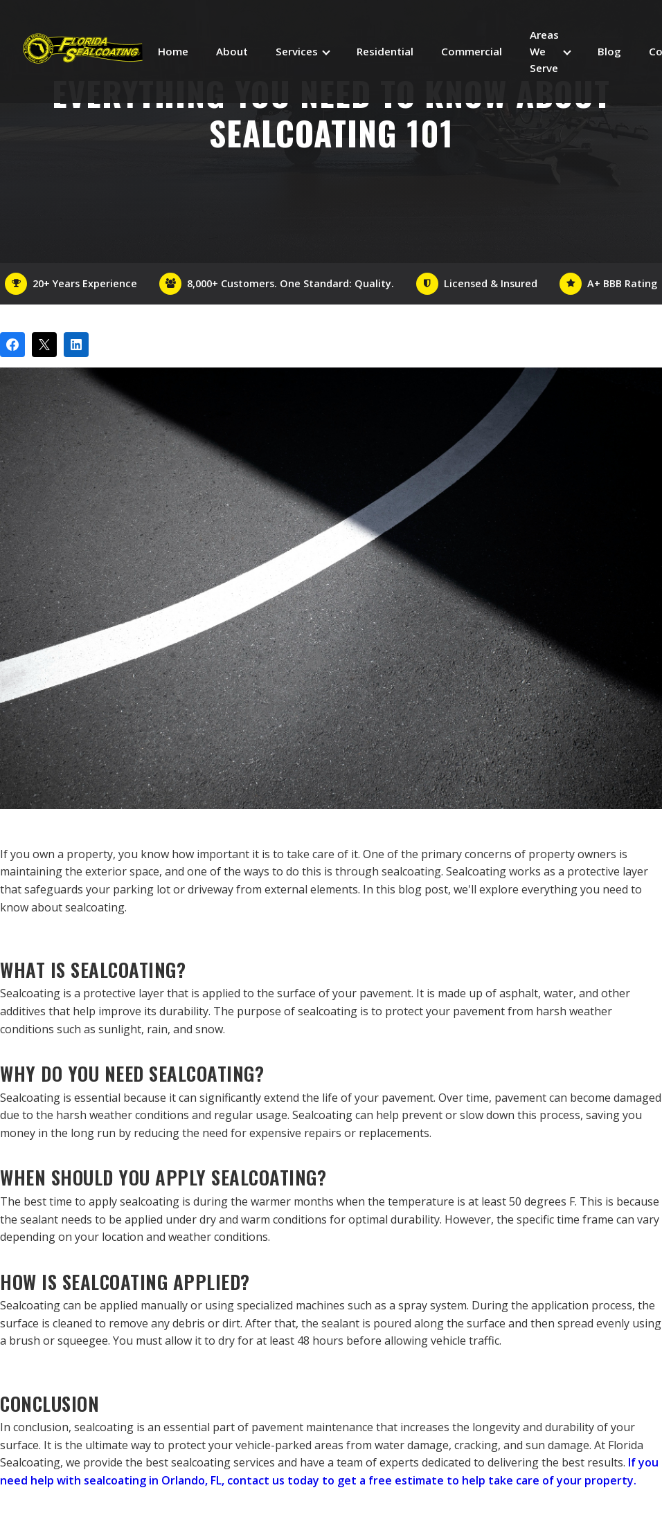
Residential (385, 51)
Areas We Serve (544, 51)
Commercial (471, 51)
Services (297, 51)
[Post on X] (44, 344)
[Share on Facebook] (12, 344)
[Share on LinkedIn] (76, 344)
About (232, 51)
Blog (609, 51)
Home (173, 51)
